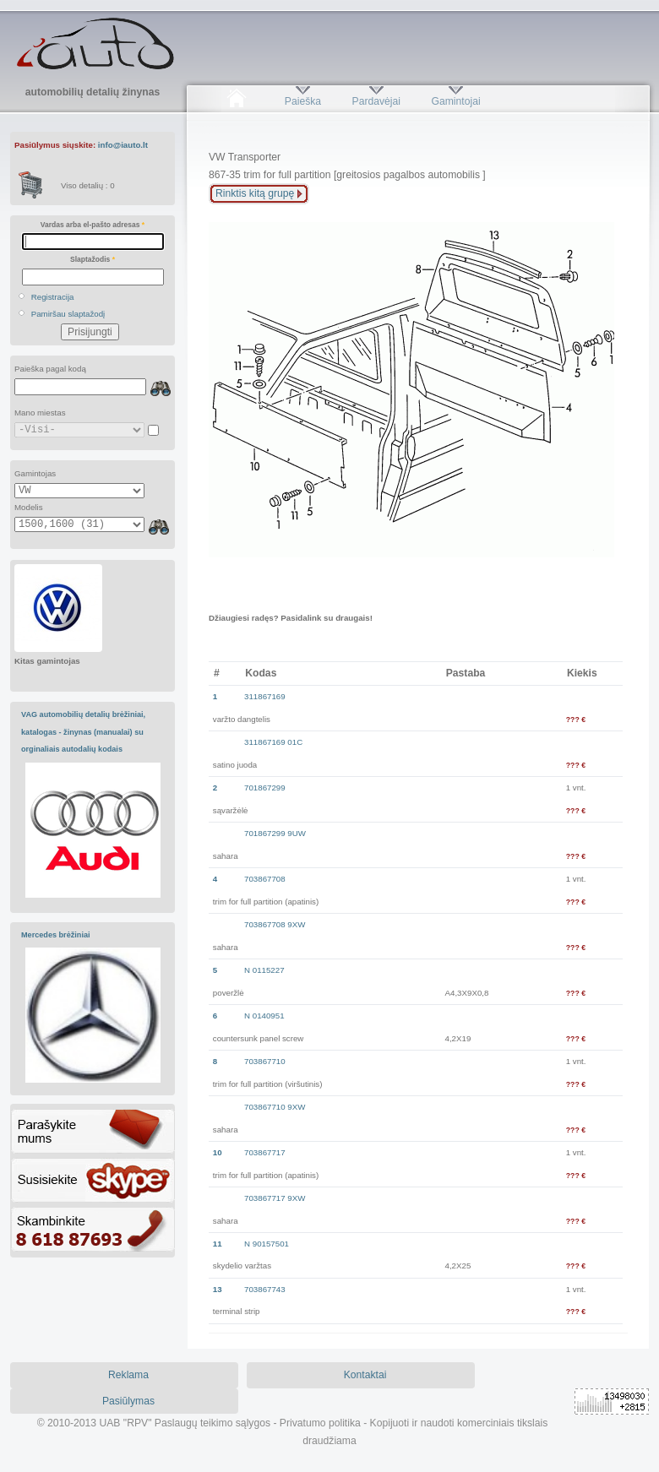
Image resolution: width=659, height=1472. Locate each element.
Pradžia (236, 101)
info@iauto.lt (123, 144)
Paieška (303, 101)
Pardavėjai (376, 101)
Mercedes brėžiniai (55, 935)
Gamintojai (455, 101)
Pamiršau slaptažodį (68, 313)
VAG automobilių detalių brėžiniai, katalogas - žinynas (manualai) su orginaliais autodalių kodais (83, 731)
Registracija (52, 296)
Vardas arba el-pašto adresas (92, 224)
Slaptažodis (92, 259)
